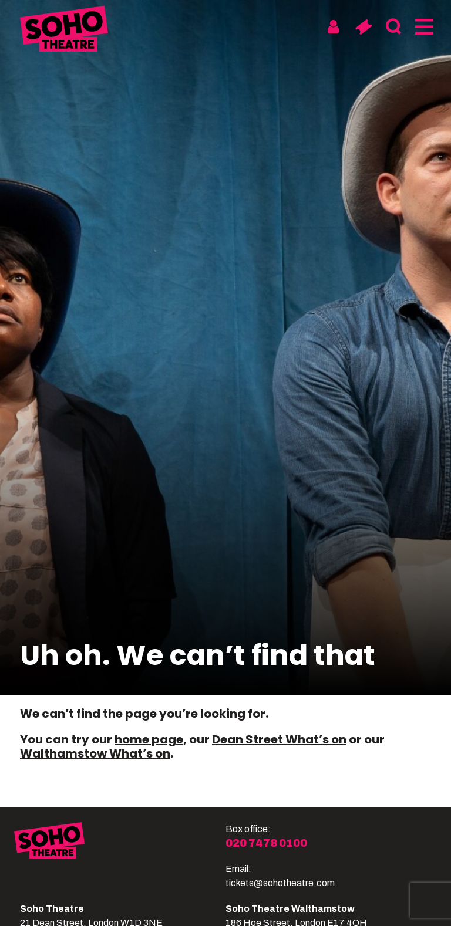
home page (149, 739)
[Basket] (363, 27)
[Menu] (423, 27)
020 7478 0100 (266, 843)
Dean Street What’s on (279, 739)
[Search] (393, 27)
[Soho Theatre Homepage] (64, 31)
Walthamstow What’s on (95, 753)
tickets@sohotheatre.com (280, 883)
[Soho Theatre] (120, 856)
